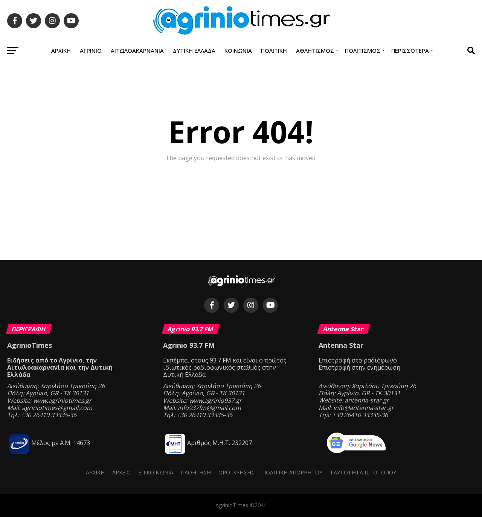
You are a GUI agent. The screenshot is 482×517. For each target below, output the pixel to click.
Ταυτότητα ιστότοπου (363, 472)
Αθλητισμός (315, 50)
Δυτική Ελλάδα (194, 50)
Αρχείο (121, 472)
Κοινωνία (238, 50)
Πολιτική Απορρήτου (292, 472)
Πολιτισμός (362, 50)
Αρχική (61, 50)
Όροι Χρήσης (236, 472)
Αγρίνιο (91, 50)
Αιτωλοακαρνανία (137, 50)
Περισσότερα (410, 50)
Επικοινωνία (155, 472)
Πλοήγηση (196, 472)
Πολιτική (274, 50)
